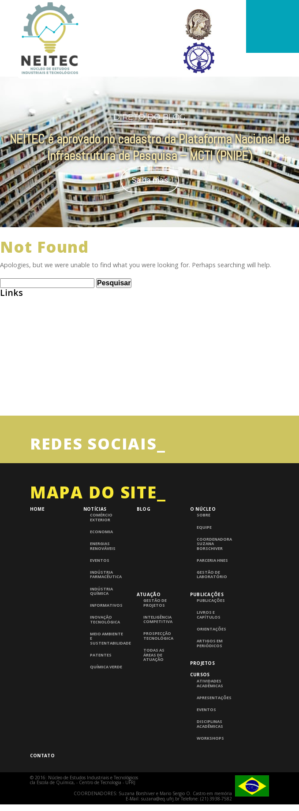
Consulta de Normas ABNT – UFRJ (52, 382)
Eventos (99, 591)
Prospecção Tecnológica (158, 666)
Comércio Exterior (101, 548)
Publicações (207, 624)
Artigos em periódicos (210, 673)
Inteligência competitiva (157, 650)
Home (37, 539)
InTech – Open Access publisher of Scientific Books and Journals (100, 415)
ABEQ (8, 331)
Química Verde (106, 697)
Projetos (202, 693)
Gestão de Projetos (155, 633)
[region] (149, 155)
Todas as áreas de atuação (153, 685)
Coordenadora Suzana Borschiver (214, 574)
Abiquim (13, 348)
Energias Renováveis (103, 576)
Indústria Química (101, 622)
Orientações (211, 659)
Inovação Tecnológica (105, 650)
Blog (143, 539)
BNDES (10, 365)
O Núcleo (203, 539)
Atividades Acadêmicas (210, 714)
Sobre (203, 545)
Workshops (210, 769)
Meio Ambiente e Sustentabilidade (107, 669)
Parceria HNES (212, 591)
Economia (101, 562)
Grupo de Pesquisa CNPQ (39, 398)
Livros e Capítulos (209, 645)
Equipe (204, 558)
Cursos (200, 705)
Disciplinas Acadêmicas (210, 754)
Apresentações (214, 728)
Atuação (149, 624)
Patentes (101, 685)
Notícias (94, 539)
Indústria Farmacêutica (106, 605)
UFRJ (7, 432)
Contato (42, 786)
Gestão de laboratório (212, 605)
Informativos (106, 636)
